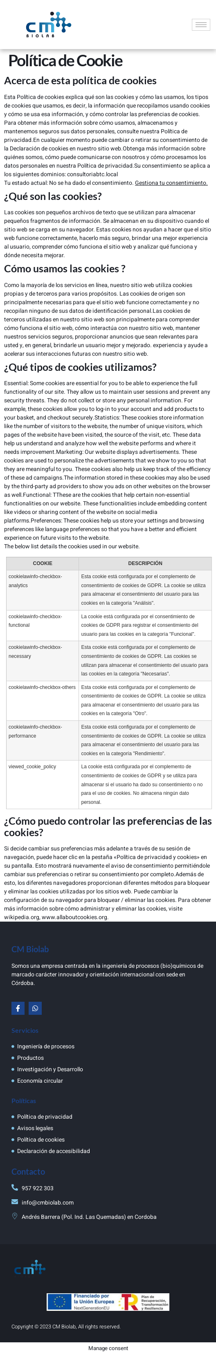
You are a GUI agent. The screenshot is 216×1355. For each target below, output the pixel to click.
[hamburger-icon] (201, 25)
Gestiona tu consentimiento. (171, 183)
